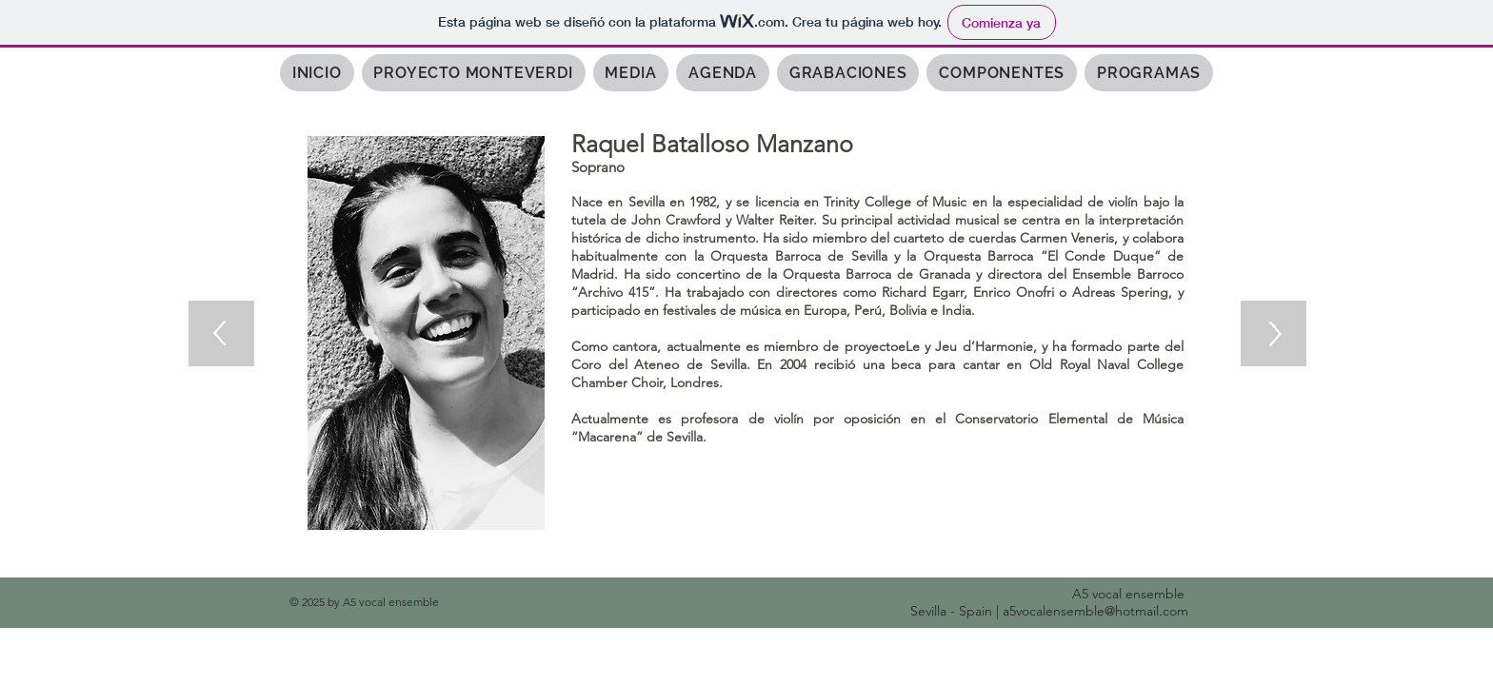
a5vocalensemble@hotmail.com (1095, 610)
